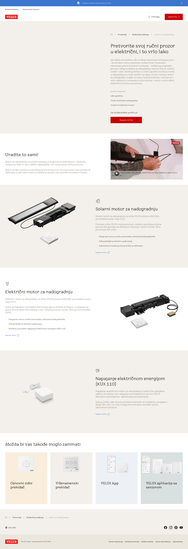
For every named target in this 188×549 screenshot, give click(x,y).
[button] (182, 3)
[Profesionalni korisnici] (31, 9)
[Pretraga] (154, 17)
